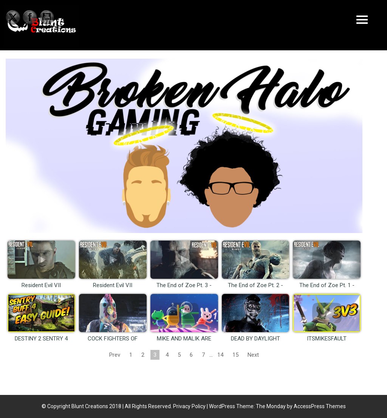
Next (253, 354)
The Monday (271, 406)
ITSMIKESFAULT (327, 338)
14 (220, 354)
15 (235, 354)
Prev (114, 354)
